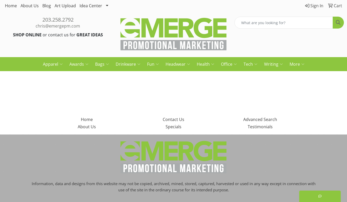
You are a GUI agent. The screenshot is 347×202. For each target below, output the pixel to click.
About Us (30, 6)
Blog (46, 6)
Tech (250, 64)
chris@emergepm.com (58, 26)
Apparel (53, 64)
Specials (173, 127)
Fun (153, 64)
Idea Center (91, 6)
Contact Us (173, 119)
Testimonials (260, 127)
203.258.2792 (58, 19)
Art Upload (65, 6)
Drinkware (128, 64)
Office (229, 64)
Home (11, 6)
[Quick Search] (283, 23)
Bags (102, 64)
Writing (273, 64)
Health (205, 64)
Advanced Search (260, 119)
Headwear (178, 64)
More (297, 64)
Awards (78, 64)
